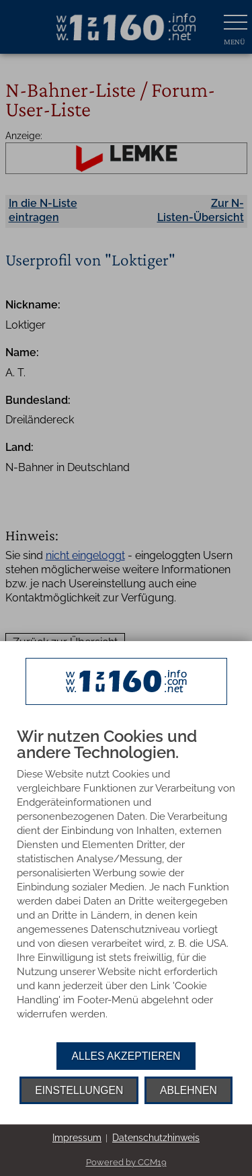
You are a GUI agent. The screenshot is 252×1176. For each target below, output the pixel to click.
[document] (126, 885)
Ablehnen (188, 1090)
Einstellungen (79, 1090)
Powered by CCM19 (126, 1162)
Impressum (76, 1137)
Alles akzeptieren (126, 1056)
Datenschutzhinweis (156, 1137)
